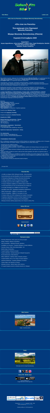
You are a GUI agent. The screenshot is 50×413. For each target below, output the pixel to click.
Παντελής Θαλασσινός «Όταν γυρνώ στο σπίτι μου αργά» (14, 239)
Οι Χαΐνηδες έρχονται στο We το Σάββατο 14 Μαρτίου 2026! (14, 181)
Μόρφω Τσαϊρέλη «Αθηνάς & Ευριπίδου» (10, 241)
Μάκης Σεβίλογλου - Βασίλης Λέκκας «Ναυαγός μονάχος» (14, 256)
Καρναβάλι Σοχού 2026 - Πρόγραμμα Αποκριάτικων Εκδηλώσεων (16, 189)
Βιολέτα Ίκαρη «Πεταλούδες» (7, 249)
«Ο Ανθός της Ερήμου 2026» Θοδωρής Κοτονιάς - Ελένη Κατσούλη (16, 174)
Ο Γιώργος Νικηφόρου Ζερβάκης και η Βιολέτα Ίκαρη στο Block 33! (16, 183)
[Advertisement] (25, 290)
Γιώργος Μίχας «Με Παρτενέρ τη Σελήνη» (10, 262)
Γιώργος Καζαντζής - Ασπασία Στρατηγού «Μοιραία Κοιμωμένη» (15, 252)
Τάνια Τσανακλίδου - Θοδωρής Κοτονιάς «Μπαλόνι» (12, 243)
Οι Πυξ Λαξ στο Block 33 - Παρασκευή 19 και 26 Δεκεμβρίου (14, 198)
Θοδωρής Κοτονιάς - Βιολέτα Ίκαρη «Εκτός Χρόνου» (13, 264)
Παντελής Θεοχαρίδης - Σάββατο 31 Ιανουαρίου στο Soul (14, 193)
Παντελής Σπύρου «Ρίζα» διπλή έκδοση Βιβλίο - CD (12, 247)
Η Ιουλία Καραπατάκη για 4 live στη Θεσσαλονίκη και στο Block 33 (16, 185)
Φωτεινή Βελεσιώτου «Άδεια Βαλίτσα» (9, 254)
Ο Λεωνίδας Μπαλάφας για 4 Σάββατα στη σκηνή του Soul (14, 187)
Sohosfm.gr (22, 403)
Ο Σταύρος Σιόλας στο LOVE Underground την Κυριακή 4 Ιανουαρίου (16, 195)
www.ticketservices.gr (5, 126)
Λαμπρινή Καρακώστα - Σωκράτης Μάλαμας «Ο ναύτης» (14, 260)
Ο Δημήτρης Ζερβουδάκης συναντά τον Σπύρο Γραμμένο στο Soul (16, 197)
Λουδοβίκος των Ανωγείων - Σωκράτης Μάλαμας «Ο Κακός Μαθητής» (17, 245)
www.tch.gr (20, 127)
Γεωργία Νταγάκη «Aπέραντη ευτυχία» (10, 251)
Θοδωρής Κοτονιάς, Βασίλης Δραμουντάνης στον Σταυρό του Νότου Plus (17, 200)
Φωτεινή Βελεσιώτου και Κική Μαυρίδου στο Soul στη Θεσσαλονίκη (16, 176)
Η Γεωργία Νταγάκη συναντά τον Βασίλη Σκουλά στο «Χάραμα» (15, 266)
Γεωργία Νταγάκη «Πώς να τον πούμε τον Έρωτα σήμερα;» (14, 258)
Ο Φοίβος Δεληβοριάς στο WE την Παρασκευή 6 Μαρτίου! (14, 180)
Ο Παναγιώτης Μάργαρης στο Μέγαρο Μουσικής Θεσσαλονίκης (15, 178)
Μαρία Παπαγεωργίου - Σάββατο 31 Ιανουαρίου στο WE (14, 191)
